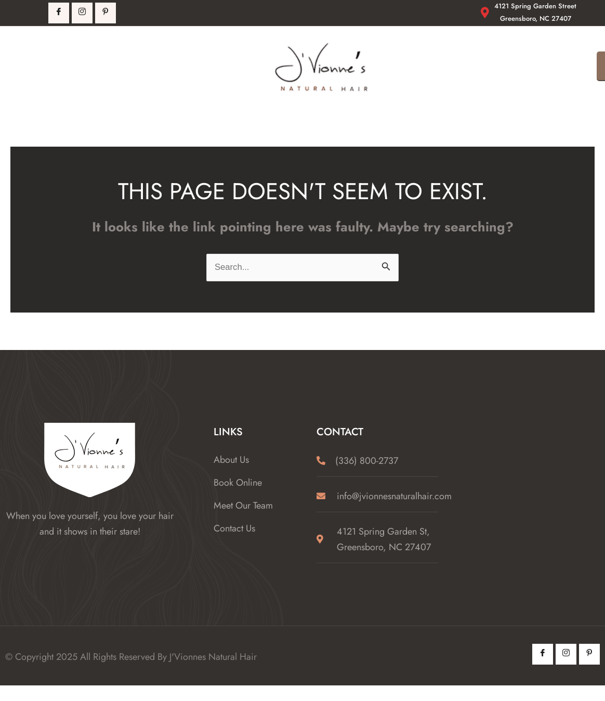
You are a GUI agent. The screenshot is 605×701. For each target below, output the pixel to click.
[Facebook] (58, 13)
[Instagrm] (82, 13)
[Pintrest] (105, 13)
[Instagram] (566, 654)
